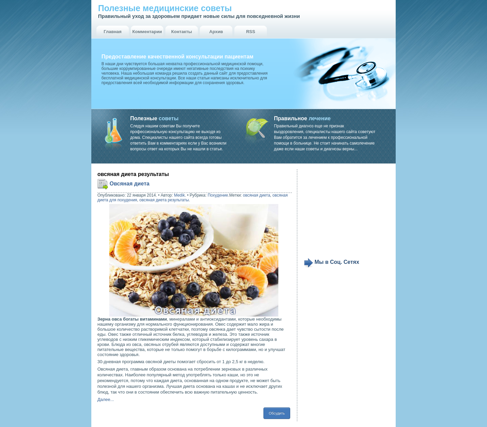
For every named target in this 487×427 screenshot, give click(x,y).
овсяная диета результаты (164, 200)
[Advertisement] (345, 213)
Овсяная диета (129, 183)
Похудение (218, 195)
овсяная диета (256, 195)
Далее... (105, 399)
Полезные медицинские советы (165, 8)
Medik (179, 195)
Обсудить (277, 413)
